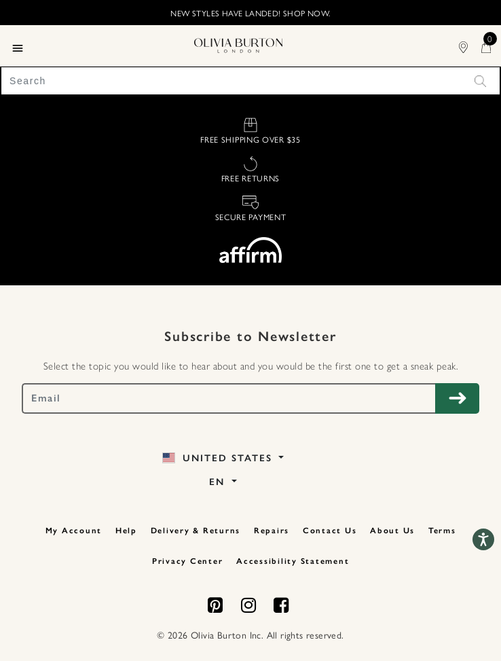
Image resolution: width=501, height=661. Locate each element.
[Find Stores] (470, 45)
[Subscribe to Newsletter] (457, 398)
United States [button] (219, 458)
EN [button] (219, 482)
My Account (74, 530)
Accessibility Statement (292, 561)
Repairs (271, 530)
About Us (392, 530)
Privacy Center (187, 561)
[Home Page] (238, 43)
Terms (442, 530)
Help (126, 530)
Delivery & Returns (196, 530)
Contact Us (330, 530)
